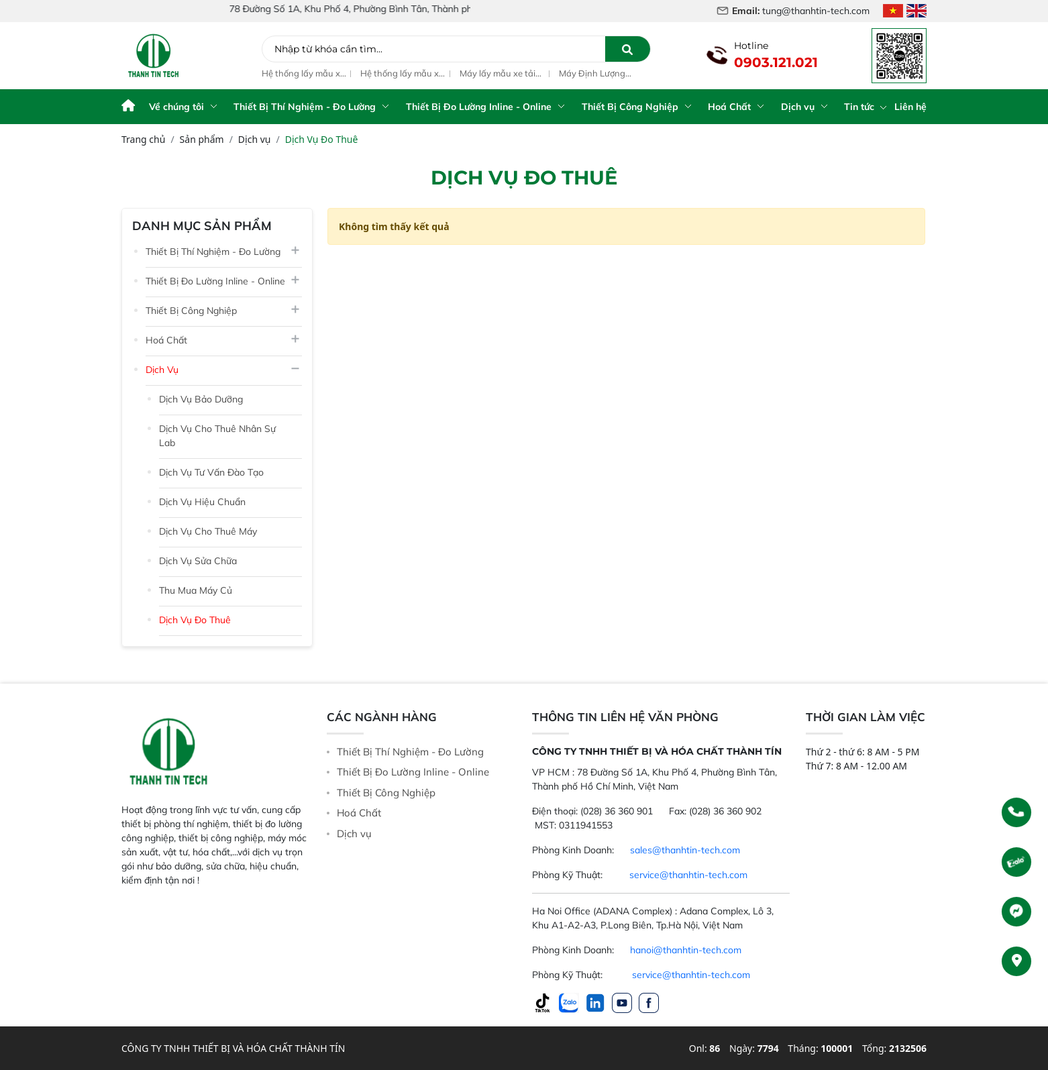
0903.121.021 (776, 62)
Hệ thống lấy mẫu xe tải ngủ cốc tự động (303, 73)
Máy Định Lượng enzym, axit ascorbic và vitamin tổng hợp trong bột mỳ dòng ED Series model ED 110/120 (603, 73)
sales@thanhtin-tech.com (685, 887)
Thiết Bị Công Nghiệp (630, 107)
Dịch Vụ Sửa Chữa (198, 561)
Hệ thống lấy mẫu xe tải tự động (401, 73)
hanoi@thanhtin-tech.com (685, 987)
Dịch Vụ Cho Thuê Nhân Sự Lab (217, 436)
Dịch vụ (798, 107)
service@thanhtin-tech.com (688, 912)
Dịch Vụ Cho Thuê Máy (208, 531)
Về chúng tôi (176, 107)
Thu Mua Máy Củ (195, 590)
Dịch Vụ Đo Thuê (195, 620)
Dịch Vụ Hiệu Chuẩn (202, 502)
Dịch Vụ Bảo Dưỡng (201, 399)
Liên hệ (910, 107)
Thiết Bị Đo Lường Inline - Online (479, 107)
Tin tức (862, 107)
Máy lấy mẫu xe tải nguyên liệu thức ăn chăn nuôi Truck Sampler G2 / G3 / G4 (502, 73)
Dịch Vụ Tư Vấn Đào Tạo (211, 472)
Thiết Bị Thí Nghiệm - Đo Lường (304, 107)
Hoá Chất (729, 107)
